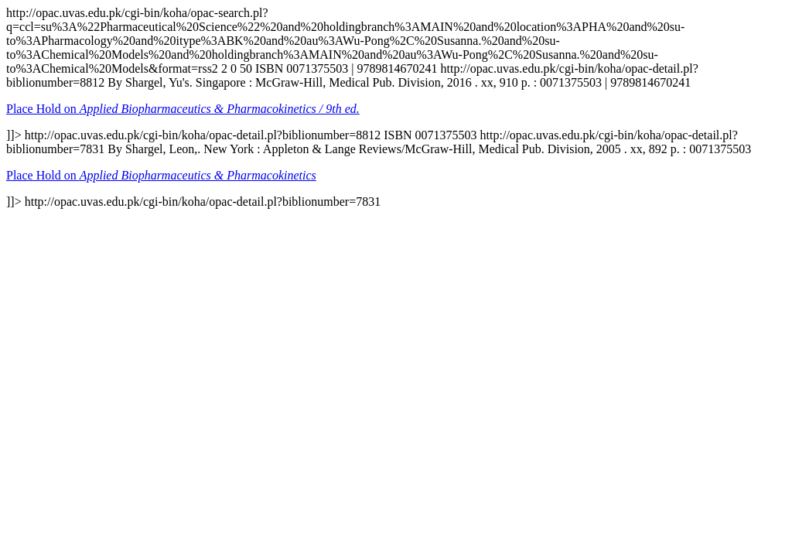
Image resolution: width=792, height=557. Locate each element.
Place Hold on (183, 108)
